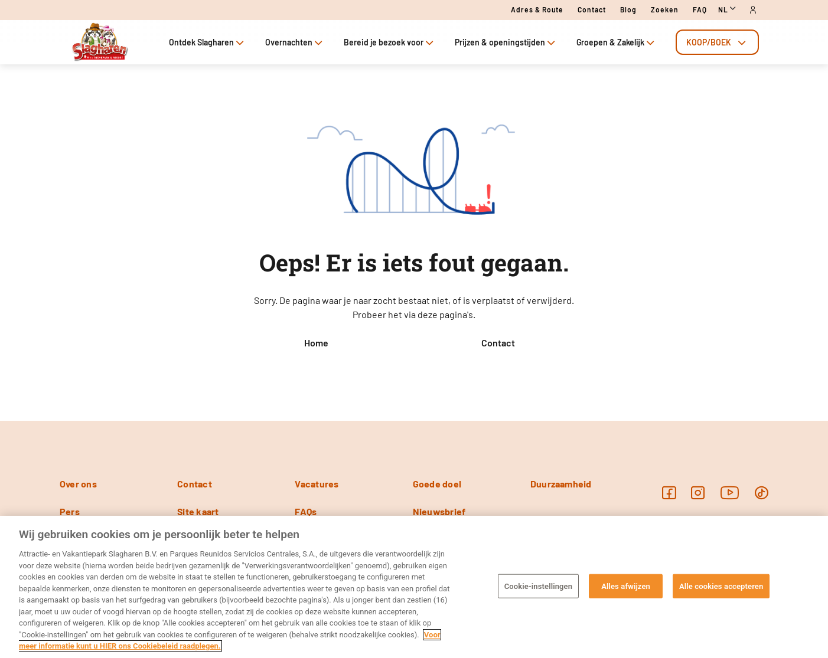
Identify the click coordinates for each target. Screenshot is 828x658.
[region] (414, 587)
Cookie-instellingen (538, 585)
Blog (628, 9)
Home (316, 342)
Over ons (78, 483)
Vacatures (316, 483)
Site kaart (198, 511)
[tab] (717, 42)
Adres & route (537, 9)
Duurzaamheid (561, 483)
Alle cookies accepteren (721, 585)
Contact (592, 9)
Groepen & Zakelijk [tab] (616, 42)
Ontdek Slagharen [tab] (207, 42)
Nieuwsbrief (439, 511)
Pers (70, 511)
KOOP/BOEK (717, 42)
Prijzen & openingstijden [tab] (506, 42)
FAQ (700, 9)
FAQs (306, 511)
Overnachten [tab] (295, 42)
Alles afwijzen (625, 585)
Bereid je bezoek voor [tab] (390, 42)
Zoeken (665, 9)
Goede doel (437, 483)
